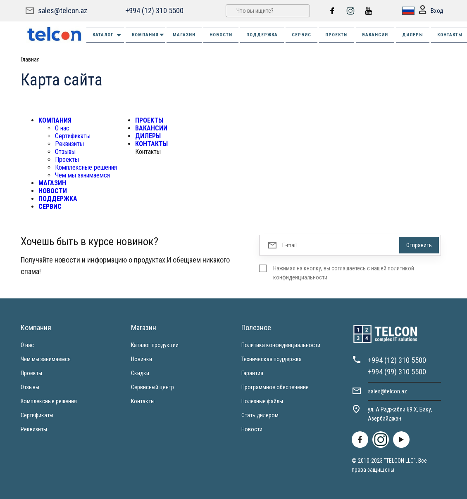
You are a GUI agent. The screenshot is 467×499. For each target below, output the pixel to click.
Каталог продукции (155, 345)
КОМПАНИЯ (148, 35)
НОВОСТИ (221, 35)
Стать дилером (260, 415)
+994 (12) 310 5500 (154, 10)
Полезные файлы (262, 401)
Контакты (143, 401)
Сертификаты (73, 136)
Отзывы (65, 152)
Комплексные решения (86, 167)
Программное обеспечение (275, 387)
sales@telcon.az (62, 10)
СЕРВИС (301, 35)
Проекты (67, 159)
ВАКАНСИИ (375, 35)
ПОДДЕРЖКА (262, 35)
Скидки (140, 373)
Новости (251, 429)
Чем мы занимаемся (82, 175)
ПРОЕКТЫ (336, 35)
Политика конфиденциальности (280, 345)
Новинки (141, 359)
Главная (30, 59)
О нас (62, 128)
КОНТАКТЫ (151, 144)
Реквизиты (69, 144)
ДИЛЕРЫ (412, 35)
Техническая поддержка (271, 359)
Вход (431, 11)
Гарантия (252, 373)
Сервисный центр (152, 387)
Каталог (107, 35)
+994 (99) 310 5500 (397, 371)
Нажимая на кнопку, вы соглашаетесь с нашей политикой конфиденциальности (343, 273)
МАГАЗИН (184, 35)
